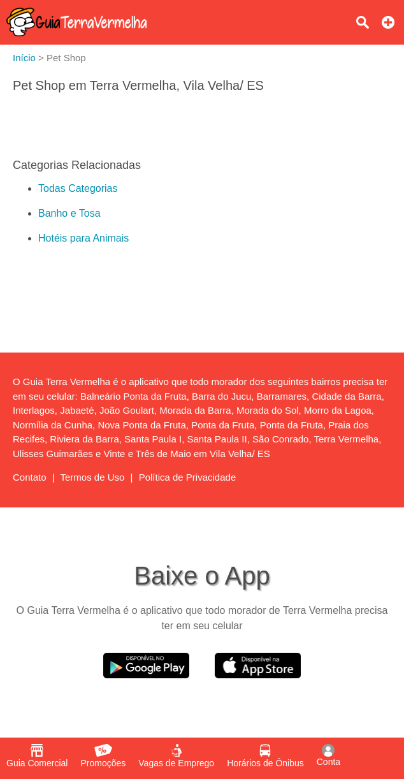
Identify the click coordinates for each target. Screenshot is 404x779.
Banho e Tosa (69, 213)
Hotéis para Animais (83, 238)
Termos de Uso (93, 477)
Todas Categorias (78, 188)
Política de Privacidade (187, 477)
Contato (30, 477)
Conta (328, 755)
